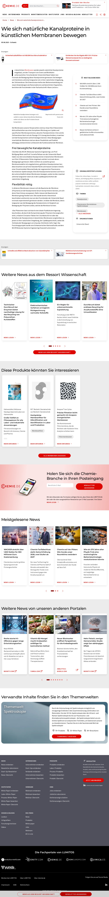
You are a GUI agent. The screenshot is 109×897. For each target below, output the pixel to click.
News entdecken (7, 765)
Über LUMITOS (25, 878)
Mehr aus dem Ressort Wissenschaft (54, 352)
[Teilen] (100, 14)
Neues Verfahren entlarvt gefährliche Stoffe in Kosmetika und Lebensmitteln (91, 132)
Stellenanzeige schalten (58, 797)
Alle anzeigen (83, 213)
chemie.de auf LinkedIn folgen (93, 785)
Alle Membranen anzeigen (55, 456)
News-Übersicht (7, 775)
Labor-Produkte (55, 768)
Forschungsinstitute (8, 824)
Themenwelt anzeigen (66, 736)
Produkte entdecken (57, 765)
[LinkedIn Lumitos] (106, 885)
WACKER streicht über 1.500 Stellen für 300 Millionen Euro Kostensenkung (90, 86)
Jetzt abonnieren (93, 780)
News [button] (5, 14)
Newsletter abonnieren (89, 486)
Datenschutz (24, 885)
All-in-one (29, 834)
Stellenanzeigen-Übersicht (60, 801)
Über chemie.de (39, 878)
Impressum (5, 885)
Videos (3, 827)
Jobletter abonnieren (58, 794)
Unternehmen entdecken (35, 765)
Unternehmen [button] (14, 14)
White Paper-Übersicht (9, 804)
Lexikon (4, 817)
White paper (30, 824)
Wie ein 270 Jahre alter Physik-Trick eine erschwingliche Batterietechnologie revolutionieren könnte (91, 120)
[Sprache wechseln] (104, 14)
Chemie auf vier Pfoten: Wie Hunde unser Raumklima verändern (90, 107)
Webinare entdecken (33, 791)
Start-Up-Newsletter (9, 771)
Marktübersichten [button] (39, 14)
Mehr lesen (53, 502)
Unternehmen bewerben (34, 775)
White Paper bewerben (9, 801)
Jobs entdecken (55, 791)
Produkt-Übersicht (56, 778)
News (27, 817)
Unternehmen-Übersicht (35, 778)
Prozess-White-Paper (9, 797)
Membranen (29, 70)
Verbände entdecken (33, 771)
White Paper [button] (54, 14)
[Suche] (57, 6)
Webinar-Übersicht (32, 797)
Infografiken (6, 820)
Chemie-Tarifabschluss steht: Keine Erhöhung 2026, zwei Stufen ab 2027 (92, 97)
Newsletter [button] (87, 14)
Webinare (29, 830)
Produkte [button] (25, 14)
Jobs (27, 827)
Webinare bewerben (33, 794)
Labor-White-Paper (8, 794)
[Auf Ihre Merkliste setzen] (96, 14)
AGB (14, 885)
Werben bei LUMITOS (9, 878)
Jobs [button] (62, 14)
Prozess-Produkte (56, 771)
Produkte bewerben (57, 775)
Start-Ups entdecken (33, 768)
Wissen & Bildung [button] (73, 14)
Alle (24, 6)
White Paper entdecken (9, 791)
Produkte (29, 820)
